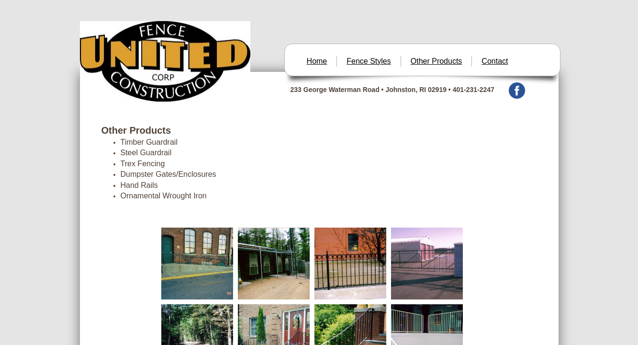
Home (317, 61)
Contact (494, 61)
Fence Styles (369, 61)
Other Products (436, 61)
